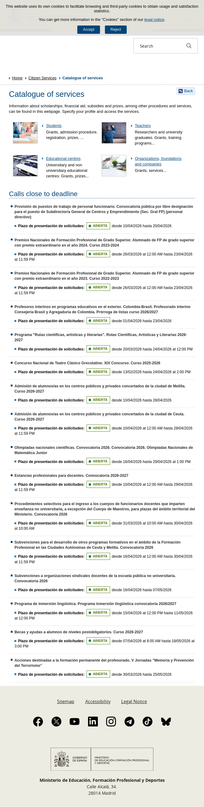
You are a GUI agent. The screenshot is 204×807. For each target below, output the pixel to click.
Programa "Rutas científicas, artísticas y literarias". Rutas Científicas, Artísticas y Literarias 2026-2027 (100, 337)
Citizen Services (43, 78)
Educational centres (63, 158)
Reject (115, 29)
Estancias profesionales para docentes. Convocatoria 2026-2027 (71, 475)
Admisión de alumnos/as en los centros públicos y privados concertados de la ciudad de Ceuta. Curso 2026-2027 (99, 416)
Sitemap (65, 701)
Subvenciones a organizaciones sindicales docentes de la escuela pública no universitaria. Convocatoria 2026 (95, 578)
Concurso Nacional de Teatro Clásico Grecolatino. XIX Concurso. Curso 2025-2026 (87, 363)
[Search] (189, 45)
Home (17, 78)
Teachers (143, 125)
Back (188, 91)
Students (54, 125)
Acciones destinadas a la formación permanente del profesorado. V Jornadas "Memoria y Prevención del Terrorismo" (104, 663)
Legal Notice (134, 701)
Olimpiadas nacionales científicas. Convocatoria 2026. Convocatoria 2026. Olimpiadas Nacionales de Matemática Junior (103, 450)
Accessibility (97, 701)
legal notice (154, 19)
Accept (88, 29)
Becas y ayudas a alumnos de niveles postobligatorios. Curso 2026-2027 (78, 632)
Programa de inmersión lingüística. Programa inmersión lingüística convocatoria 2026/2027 (95, 604)
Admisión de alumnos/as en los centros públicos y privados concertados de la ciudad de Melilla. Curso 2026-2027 (99, 389)
